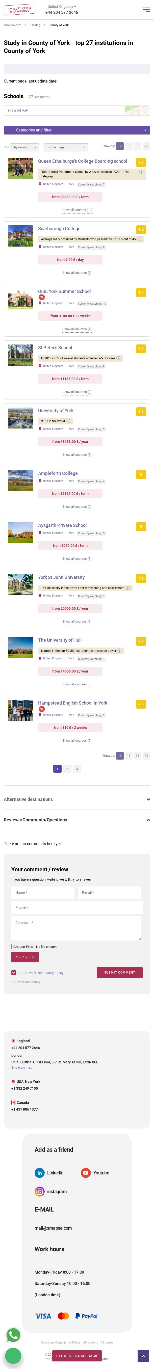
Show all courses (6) (77, 455)
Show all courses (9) (77, 740)
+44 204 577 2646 (61, 12)
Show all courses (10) (77, 210)
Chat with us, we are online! (13, 1356)
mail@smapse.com (53, 1228)
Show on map (18, 110)
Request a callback (77, 1356)
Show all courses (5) (77, 273)
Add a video (25, 957)
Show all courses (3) (77, 392)
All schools (90, 1342)
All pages (106, 1342)
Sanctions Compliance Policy (61, 1342)
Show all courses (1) (77, 329)
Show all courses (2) (77, 506)
